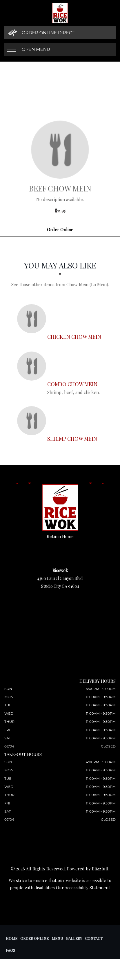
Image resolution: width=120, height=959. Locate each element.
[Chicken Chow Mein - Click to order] (33, 318)
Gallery (74, 938)
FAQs (10, 950)
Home (11, 938)
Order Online (60, 229)
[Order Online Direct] (60, 32)
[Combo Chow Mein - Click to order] (33, 366)
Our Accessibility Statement (83, 887)
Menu (57, 938)
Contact (94, 938)
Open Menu (36, 49)
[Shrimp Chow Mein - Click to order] (33, 420)
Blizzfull (100, 869)
